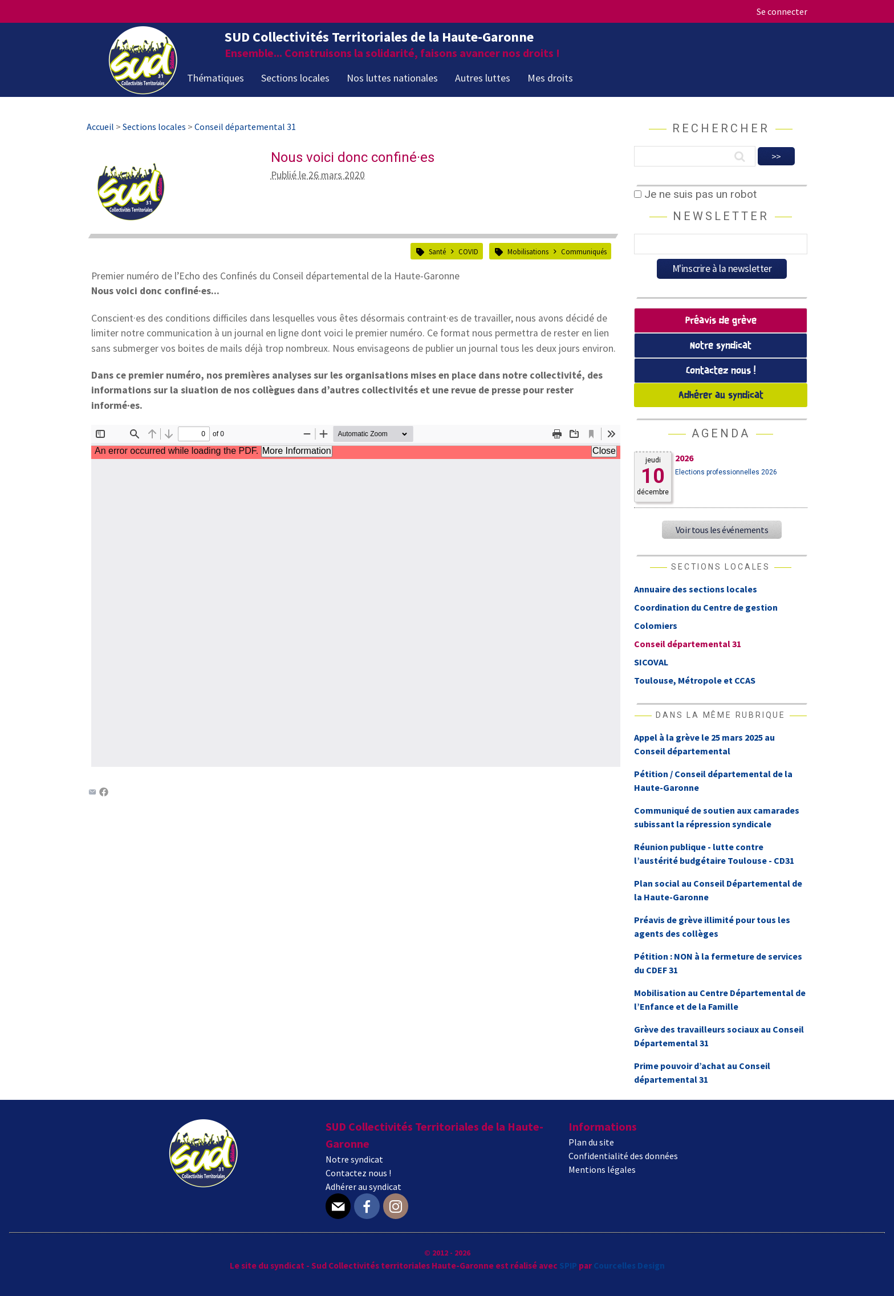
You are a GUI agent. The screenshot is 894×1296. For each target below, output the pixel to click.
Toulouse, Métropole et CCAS (694, 680)
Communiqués (584, 251)
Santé (437, 251)
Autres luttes (482, 77)
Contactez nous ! (720, 370)
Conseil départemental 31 (687, 643)
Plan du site (591, 1142)
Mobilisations (527, 251)
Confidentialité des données (623, 1155)
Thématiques (215, 77)
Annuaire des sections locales (695, 589)
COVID (468, 251)
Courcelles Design (629, 1265)
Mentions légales (602, 1169)
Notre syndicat (720, 345)
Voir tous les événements (722, 529)
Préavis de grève (721, 320)
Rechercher (721, 128)
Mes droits (550, 77)
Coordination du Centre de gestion (706, 607)
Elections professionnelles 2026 (726, 472)
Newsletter (721, 216)
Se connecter (782, 11)
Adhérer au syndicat (720, 395)
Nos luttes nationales (392, 77)
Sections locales (295, 77)
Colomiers (655, 625)
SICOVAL (651, 662)
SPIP (568, 1265)
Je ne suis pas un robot (695, 194)
